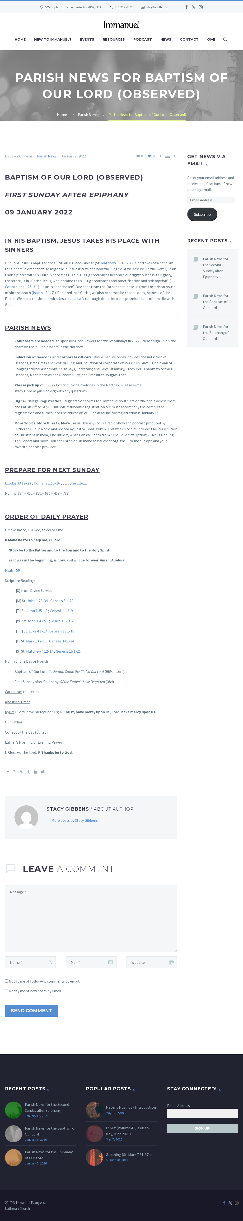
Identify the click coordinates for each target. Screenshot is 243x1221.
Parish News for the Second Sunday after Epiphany (215, 268)
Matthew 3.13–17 (115, 263)
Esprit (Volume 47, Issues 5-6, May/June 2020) (129, 1131)
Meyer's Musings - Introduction (131, 1107)
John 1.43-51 (37, 620)
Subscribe (202, 214)
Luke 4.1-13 (38, 631)
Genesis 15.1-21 (68, 651)
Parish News (47, 156)
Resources (114, 39)
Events (87, 39)
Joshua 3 (77, 298)
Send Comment (31, 1010)
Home (20, 39)
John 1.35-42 (37, 610)
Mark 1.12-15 (36, 641)
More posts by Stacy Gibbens (74, 820)
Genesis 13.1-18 (61, 631)
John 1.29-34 (37, 600)
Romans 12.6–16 (47, 483)
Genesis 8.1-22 (61, 600)
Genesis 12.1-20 (63, 620)
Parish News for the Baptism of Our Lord (215, 301)
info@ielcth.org (157, 7)
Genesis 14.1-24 (61, 641)
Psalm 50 (12, 570)
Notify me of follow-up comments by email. (44, 981)
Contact (189, 39)
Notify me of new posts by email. (35, 990)
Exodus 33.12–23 (18, 483)
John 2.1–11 (77, 483)
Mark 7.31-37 (138, 1154)
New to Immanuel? (52, 39)
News (165, 39)
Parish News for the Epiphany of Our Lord (216, 332)
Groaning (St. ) (128, 1154)
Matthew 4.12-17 (39, 651)
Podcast (142, 39)
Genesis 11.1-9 (61, 610)
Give (211, 39)
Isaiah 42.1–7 (43, 292)
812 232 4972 (124, 7)
